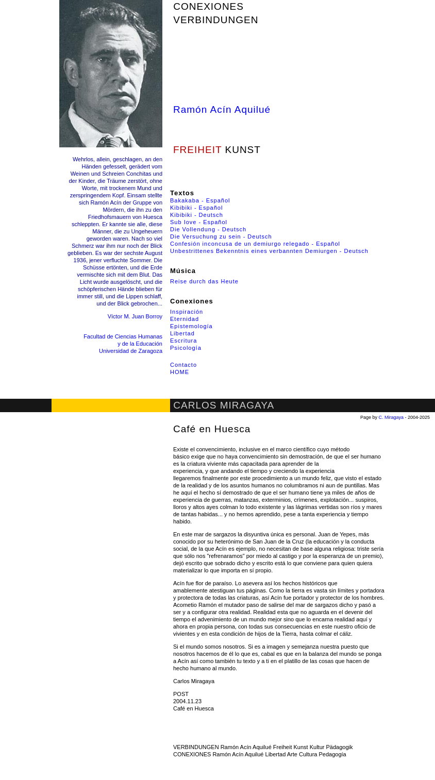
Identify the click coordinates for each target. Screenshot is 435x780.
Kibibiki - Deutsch (196, 215)
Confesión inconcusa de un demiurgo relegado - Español (255, 244)
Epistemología (191, 326)
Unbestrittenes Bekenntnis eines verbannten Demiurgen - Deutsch (269, 251)
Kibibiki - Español (196, 208)
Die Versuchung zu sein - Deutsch (221, 236)
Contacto (183, 365)
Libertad (182, 333)
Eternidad (184, 319)
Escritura (183, 340)
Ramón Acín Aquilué (222, 109)
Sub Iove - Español (198, 222)
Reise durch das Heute (204, 281)
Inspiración (186, 312)
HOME (179, 372)
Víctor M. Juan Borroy (135, 316)
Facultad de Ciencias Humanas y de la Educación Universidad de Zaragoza (122, 343)
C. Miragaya (391, 417)
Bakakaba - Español (200, 200)
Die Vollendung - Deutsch (208, 229)
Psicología (186, 348)
